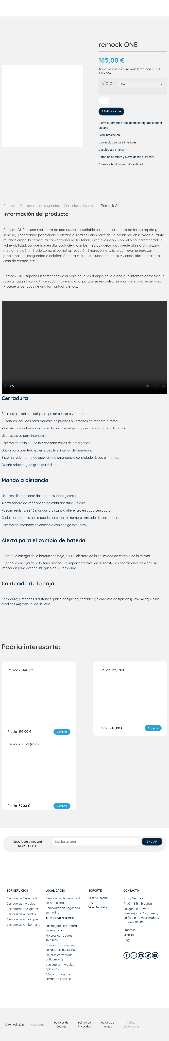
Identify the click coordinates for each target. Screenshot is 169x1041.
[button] (61, 732)
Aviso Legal (38, 1024)
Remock (10, 205)
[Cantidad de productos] (104, 100)
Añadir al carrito (111, 111)
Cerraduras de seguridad (40, 205)
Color (108, 83)
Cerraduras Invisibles (80, 205)
